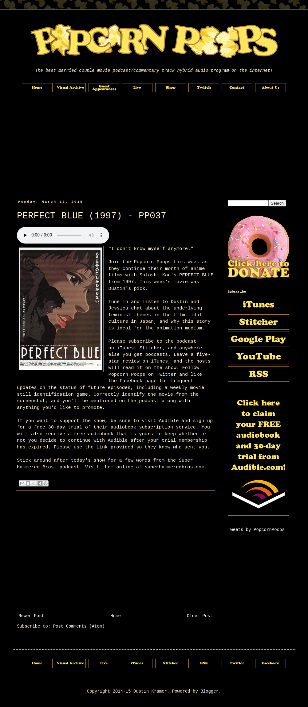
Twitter (166, 374)
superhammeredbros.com (174, 467)
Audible (169, 421)
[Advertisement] (154, 146)
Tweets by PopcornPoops (256, 529)
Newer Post (31, 615)
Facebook (131, 381)
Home (115, 615)
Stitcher (151, 348)
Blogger (209, 691)
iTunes (125, 348)
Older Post (200, 615)
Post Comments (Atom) (79, 626)
